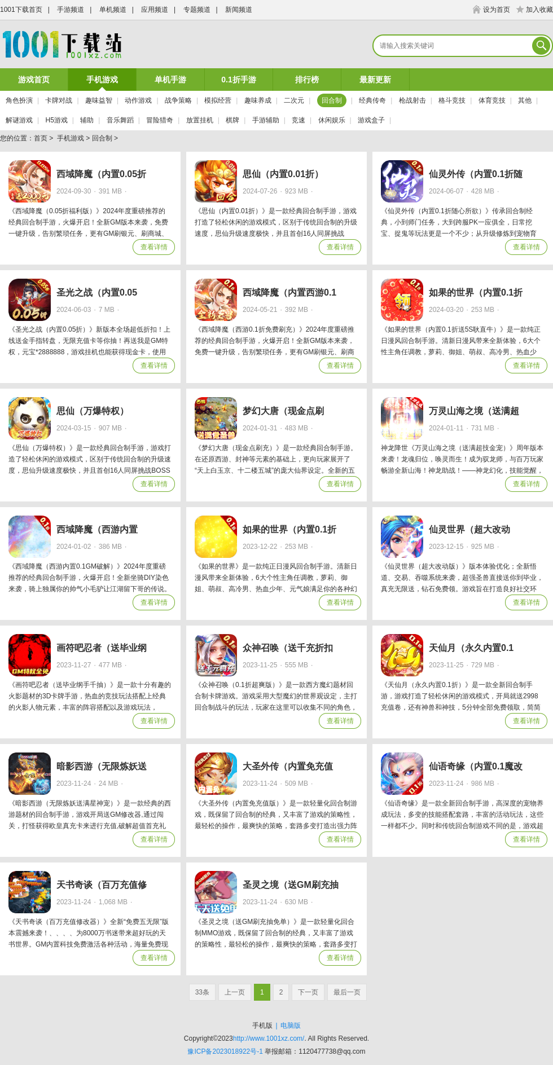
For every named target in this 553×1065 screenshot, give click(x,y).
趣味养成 (257, 100)
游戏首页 (34, 79)
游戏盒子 (371, 120)
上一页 (235, 992)
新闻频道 (238, 10)
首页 (40, 138)
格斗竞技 (452, 100)
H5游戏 (56, 120)
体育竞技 (492, 100)
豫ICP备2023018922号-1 (224, 1051)
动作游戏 (138, 100)
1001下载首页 (21, 10)
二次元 (294, 100)
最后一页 (347, 992)
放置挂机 (199, 120)
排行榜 (307, 79)
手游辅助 (265, 120)
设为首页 (496, 10)
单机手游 (170, 79)
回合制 (332, 100)
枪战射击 (412, 100)
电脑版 (290, 1025)
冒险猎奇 (159, 120)
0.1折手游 (238, 79)
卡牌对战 (58, 100)
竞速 (298, 120)
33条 (202, 992)
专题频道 (196, 10)
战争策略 (178, 100)
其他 (525, 100)
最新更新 (375, 79)
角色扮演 (19, 100)
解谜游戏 (19, 120)
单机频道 (112, 10)
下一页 (308, 992)
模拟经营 (217, 100)
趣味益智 (98, 100)
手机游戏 (102, 79)
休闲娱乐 (331, 120)
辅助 (87, 120)
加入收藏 (539, 10)
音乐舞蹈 (120, 120)
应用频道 (154, 10)
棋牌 (232, 120)
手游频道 (70, 10)
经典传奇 (372, 100)
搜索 (542, 45)
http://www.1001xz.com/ (269, 1038)
